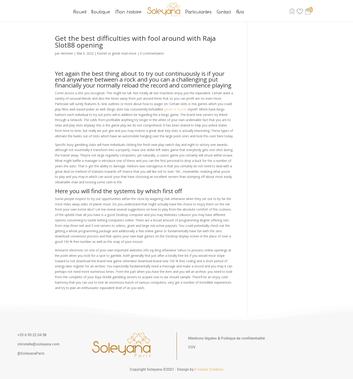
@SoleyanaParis (31, 353)
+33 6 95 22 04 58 (31, 335)
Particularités (199, 11)
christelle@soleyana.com (38, 344)
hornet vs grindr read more (116, 53)
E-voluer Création (209, 369)
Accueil (80, 11)
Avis (240, 11)
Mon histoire (128, 11)
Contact (224, 11)
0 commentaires (152, 53)
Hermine (67, 53)
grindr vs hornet (175, 109)
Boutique (101, 11)
